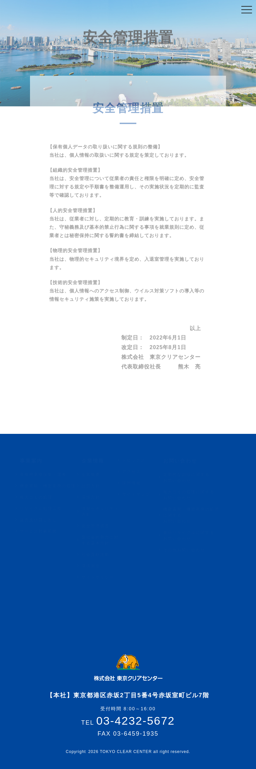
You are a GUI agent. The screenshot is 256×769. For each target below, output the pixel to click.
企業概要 (94, 474)
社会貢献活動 (99, 554)
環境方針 (94, 497)
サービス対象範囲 (41, 531)
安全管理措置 (99, 526)
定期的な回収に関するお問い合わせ (189, 477)
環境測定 (94, 566)
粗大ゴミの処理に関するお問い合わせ (191, 495)
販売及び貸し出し (41, 520)
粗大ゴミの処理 (39, 497)
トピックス (137, 460)
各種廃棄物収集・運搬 (46, 474)
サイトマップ (139, 494)
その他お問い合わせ (187, 550)
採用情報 (134, 483)
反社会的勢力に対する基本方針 (103, 540)
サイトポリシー (101, 577)
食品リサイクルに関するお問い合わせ (191, 535)
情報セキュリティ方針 (103, 511)
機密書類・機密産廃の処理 (51, 486)
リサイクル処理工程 (44, 508)
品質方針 (94, 486)
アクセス (134, 471)
